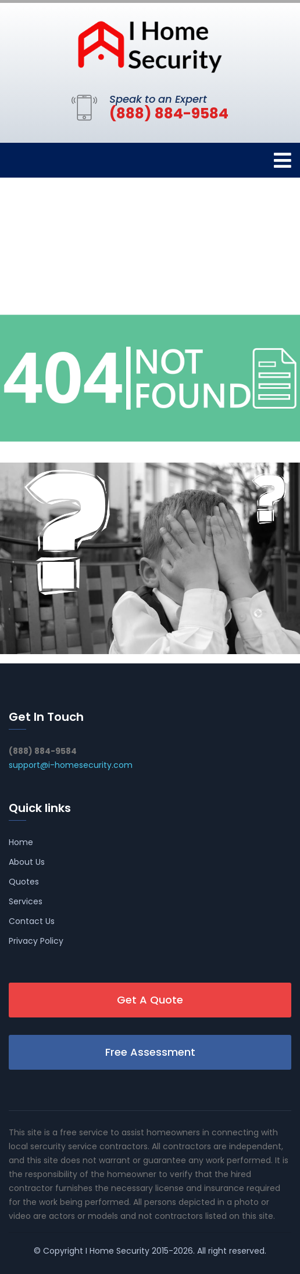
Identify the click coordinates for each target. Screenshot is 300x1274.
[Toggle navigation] (282, 160)
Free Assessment (150, 1052)
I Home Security (117, 1251)
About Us (27, 862)
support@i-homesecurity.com (71, 765)
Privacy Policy (36, 941)
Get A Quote (150, 1000)
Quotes (24, 881)
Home (21, 842)
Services (25, 901)
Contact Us (32, 921)
